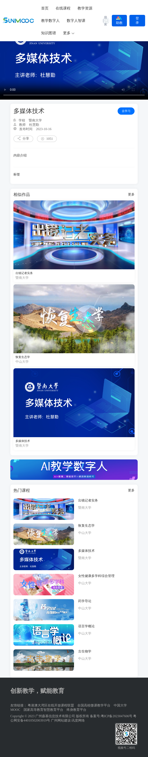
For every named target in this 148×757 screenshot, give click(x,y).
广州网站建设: (61, 720)
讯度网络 (78, 720)
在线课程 (63, 8)
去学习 (126, 111)
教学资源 (85, 8)
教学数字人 (50, 21)
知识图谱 (48, 33)
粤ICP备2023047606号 (116, 716)
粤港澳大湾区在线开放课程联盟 (51, 705)
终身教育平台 (76, 709)
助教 (119, 20)
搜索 (105, 20)
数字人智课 (76, 21)
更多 (131, 194)
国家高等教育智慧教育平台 (43, 709)
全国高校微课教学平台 (93, 705)
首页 (45, 8)
